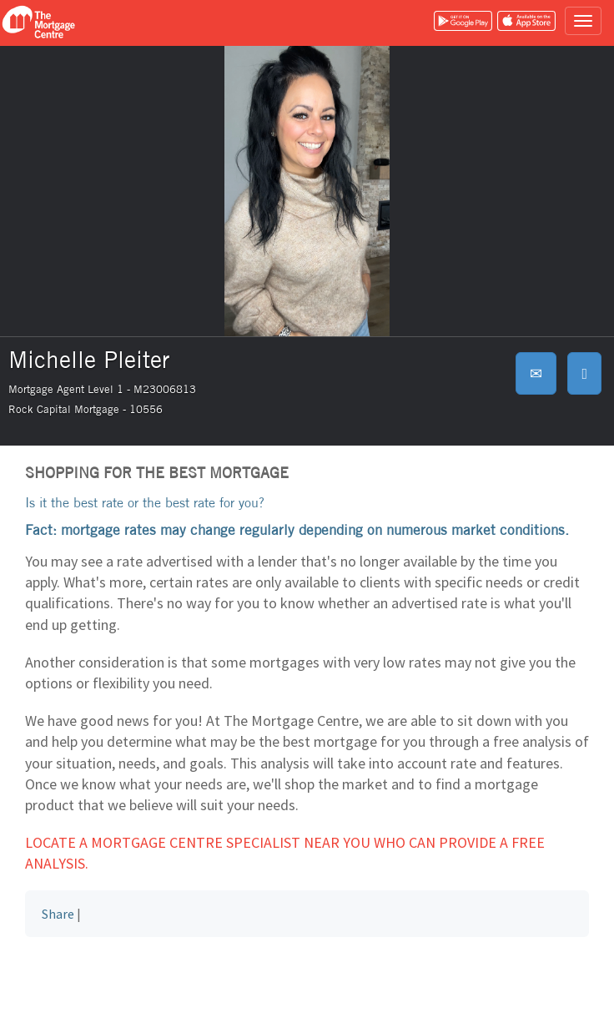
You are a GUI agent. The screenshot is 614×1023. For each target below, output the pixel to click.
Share (58, 913)
